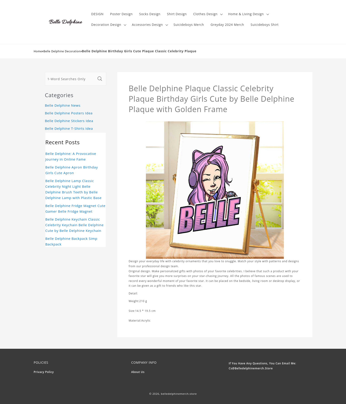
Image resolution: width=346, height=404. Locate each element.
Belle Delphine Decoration (62, 51)
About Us (138, 372)
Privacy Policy (44, 372)
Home (38, 51)
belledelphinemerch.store (179, 393)
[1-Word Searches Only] (70, 78)
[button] (207, 14)
